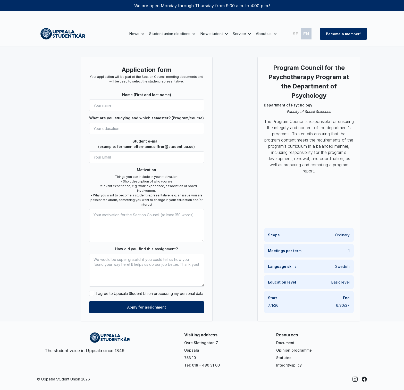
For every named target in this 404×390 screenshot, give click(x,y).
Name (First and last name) (146, 95)
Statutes (283, 357)
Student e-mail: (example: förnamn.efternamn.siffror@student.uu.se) (146, 144)
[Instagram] (355, 379)
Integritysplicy (289, 365)
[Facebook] (364, 379)
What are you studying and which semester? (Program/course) (146, 118)
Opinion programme (294, 350)
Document (285, 343)
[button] (136, 34)
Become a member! (343, 34)
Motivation (146, 170)
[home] (63, 33)
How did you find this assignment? (146, 249)
